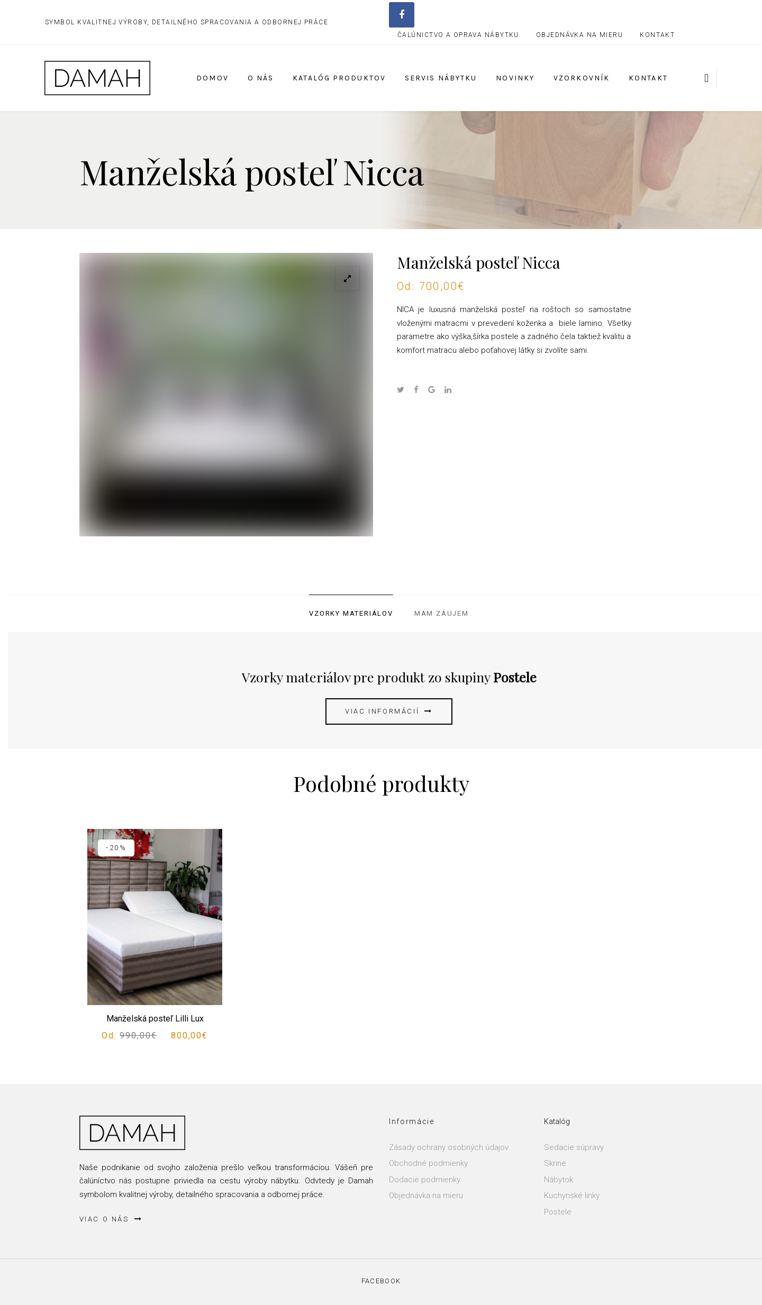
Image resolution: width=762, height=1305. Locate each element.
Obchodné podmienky (428, 1163)
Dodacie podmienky (424, 1179)
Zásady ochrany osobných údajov (449, 1147)
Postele (558, 1212)
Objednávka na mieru (426, 1195)
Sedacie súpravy (574, 1147)
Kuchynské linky (572, 1195)
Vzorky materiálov (351, 613)
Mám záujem (441, 613)
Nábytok (558, 1179)
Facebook (381, 1281)
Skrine (555, 1163)
